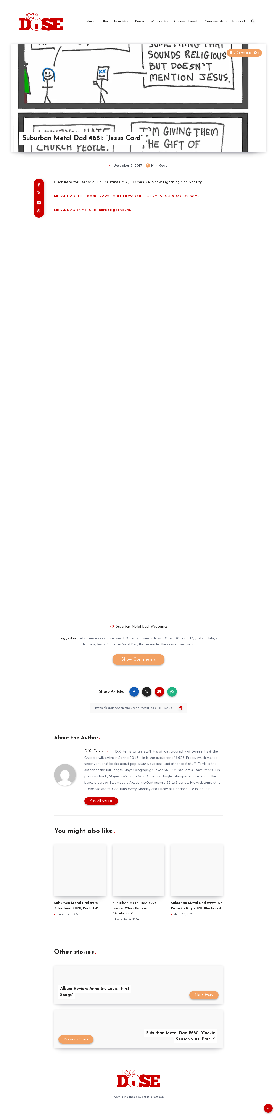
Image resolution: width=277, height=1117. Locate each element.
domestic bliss (150, 638)
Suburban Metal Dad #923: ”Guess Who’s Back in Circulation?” (135, 908)
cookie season (98, 638)
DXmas (168, 638)
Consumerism (216, 21)
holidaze (89, 644)
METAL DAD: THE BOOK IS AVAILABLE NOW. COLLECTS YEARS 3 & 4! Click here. (126, 196)
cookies (116, 638)
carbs (82, 638)
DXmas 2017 (184, 638)
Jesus (101, 644)
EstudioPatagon (153, 1097)
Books (140, 21)
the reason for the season (158, 644)
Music (90, 21)
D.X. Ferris (130, 638)
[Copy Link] (138, 708)
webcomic (186, 644)
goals (199, 638)
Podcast (238, 21)
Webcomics (159, 21)
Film (104, 21)
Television (121, 21)
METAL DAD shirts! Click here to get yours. (92, 209)
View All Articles (101, 800)
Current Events (186, 21)
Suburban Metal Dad (132, 626)
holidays (211, 638)
